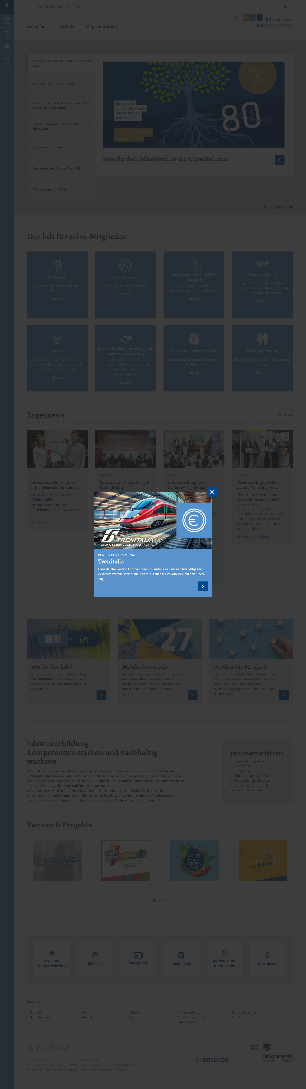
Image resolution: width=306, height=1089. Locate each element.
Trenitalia (111, 561)
